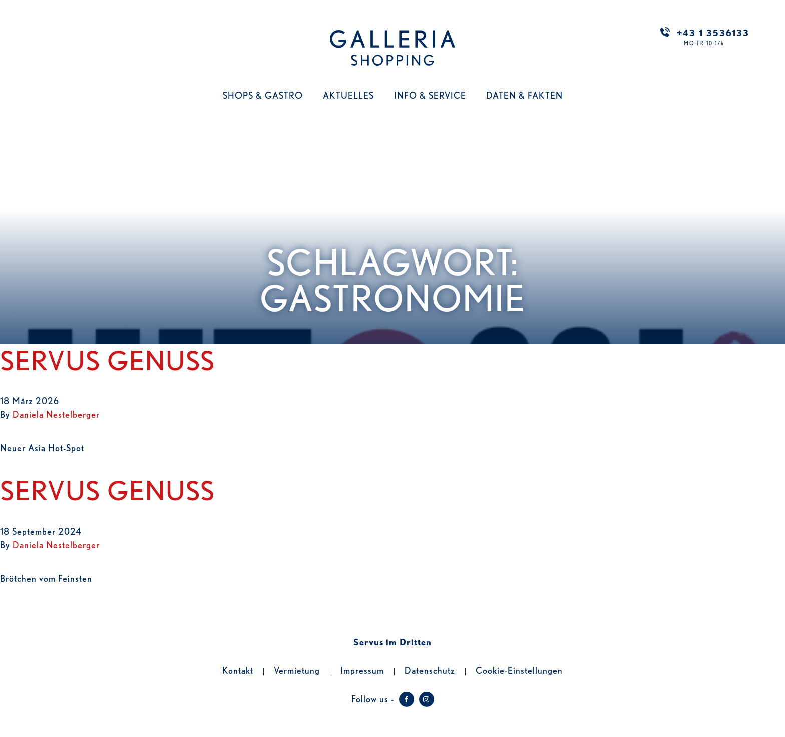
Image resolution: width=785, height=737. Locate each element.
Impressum (362, 670)
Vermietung (297, 670)
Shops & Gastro (263, 95)
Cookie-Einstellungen (519, 670)
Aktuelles (348, 95)
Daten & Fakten (524, 95)
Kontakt (237, 670)
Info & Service (430, 95)
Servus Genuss (107, 359)
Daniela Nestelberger (56, 414)
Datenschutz (430, 670)
